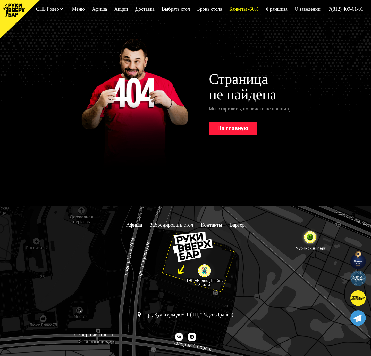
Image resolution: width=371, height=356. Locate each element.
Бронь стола (209, 9)
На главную (232, 128)
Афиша (99, 9)
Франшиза (277, 9)
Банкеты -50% (244, 9)
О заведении (308, 9)
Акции (121, 9)
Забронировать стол (171, 225)
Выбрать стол (176, 9)
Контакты (211, 225)
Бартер (237, 225)
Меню (78, 9)
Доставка (145, 9)
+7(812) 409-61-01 (344, 9)
